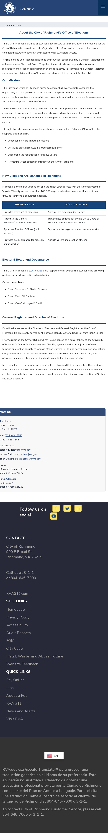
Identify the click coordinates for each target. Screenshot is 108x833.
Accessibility (17, 625)
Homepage (15, 609)
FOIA (10, 640)
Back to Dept (13, 25)
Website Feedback (22, 664)
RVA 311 (14, 703)
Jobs (10, 687)
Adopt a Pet (16, 695)
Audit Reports (18, 632)
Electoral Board (37, 270)
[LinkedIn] (78, 508)
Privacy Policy (17, 617)
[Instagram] (67, 508)
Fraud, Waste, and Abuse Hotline (34, 656)
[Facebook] (56, 508)
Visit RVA (14, 718)
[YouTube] (54, 516)
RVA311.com (17, 593)
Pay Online (15, 679)
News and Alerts (21, 711)
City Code (14, 648)
